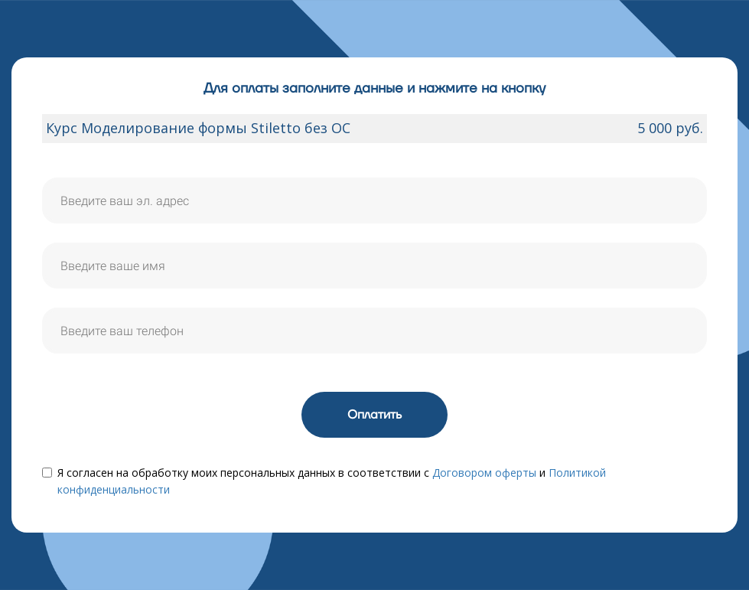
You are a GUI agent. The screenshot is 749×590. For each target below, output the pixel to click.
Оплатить (374, 414)
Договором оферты (484, 472)
